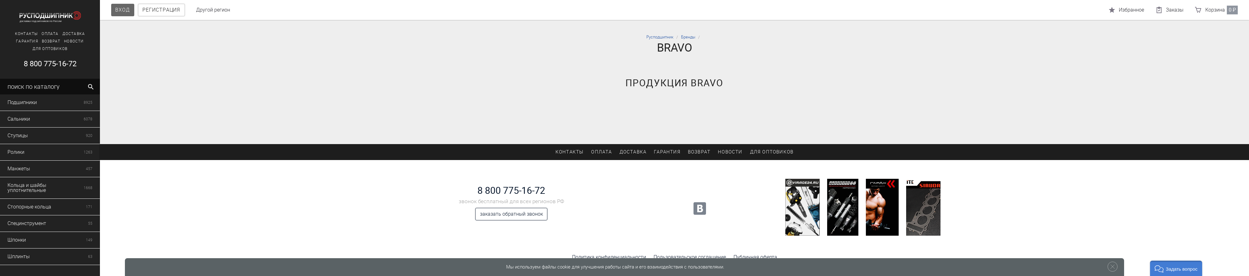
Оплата (50, 34)
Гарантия (27, 41)
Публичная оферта (755, 257)
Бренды (688, 37)
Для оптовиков (50, 49)
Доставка (73, 34)
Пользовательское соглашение (690, 257)
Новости (74, 41)
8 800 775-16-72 (50, 64)
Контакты (26, 34)
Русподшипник (660, 37)
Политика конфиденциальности (609, 257)
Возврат (51, 41)
